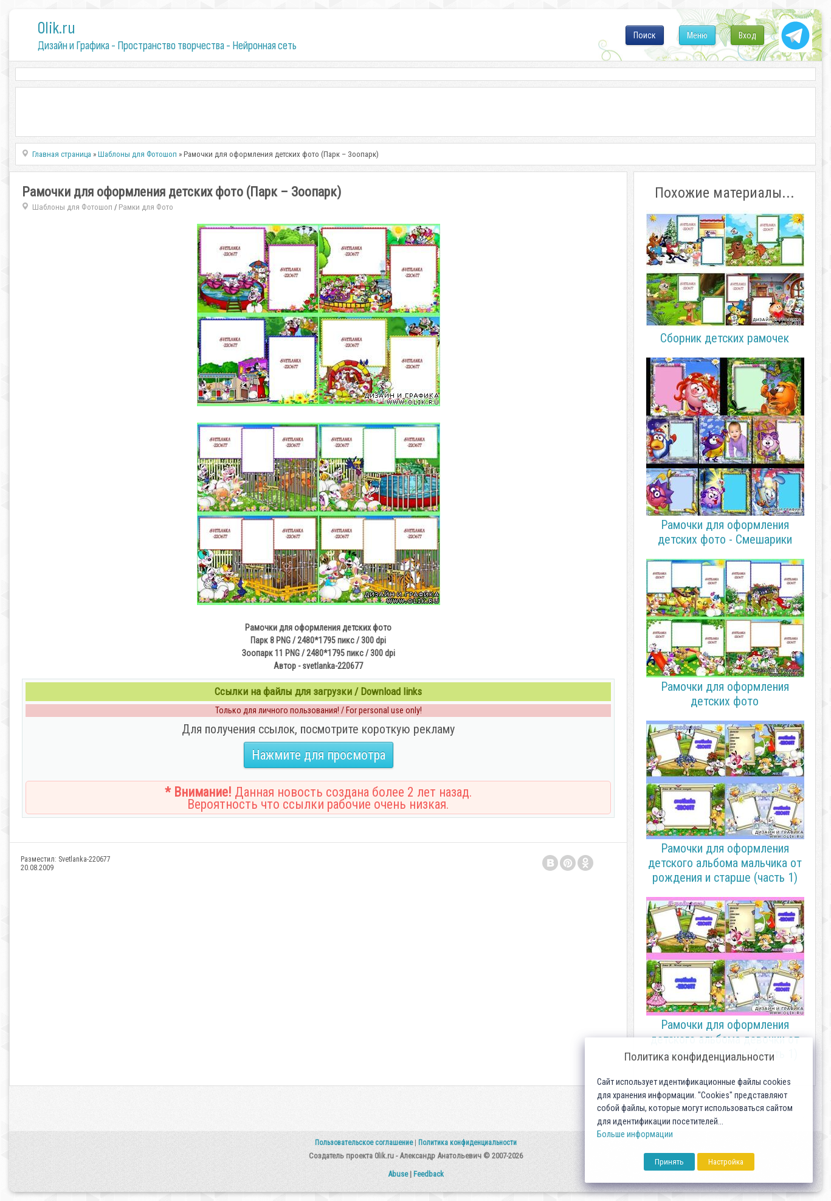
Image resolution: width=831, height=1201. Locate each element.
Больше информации (635, 1134)
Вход (747, 35)
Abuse (398, 1174)
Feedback (428, 1174)
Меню (697, 35)
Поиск (644, 35)
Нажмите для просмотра (318, 755)
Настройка (725, 1161)
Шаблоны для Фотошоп (72, 207)
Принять (669, 1161)
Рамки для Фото (146, 207)
